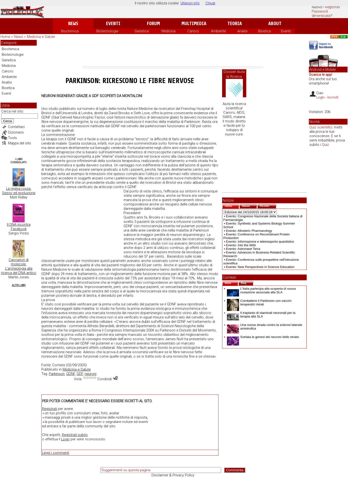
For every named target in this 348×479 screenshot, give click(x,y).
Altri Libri (19, 285)
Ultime (232, 205)
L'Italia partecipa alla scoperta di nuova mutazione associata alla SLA (261, 290)
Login (65, 439)
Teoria (234, 23)
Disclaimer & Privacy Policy (173, 475)
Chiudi (210, 3)
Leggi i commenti (55, 453)
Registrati (332, 7)
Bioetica (264, 31)
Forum (153, 23)
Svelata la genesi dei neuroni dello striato (263, 337)
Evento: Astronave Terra (243, 249)
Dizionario (16, 132)
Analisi (242, 31)
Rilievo (249, 205)
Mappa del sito (19, 143)
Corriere (58, 365)
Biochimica (70, 31)
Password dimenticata (321, 13)
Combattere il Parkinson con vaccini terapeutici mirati (259, 302)
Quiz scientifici (320, 127)
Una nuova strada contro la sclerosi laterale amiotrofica (264, 326)
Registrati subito (75, 435)
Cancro (193, 31)
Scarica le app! (320, 74)
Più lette (268, 205)
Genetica (142, 31)
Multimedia (193, 23)
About (275, 23)
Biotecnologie (107, 31)
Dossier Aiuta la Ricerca (234, 74)
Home (5, 37)
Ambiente (218, 31)
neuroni (90, 374)
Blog (247, 282)
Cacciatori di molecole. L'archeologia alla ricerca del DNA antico (18, 266)
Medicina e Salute (41, 37)
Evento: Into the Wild (241, 245)
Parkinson (57, 374)
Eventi (113, 23)
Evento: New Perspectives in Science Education (260, 267)
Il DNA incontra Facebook (18, 226)
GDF (80, 374)
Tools (12, 138)
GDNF (70, 374)
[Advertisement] (173, 53)
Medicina (168, 31)
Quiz (325, 144)
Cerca (7, 121)
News (73, 23)
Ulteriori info (190, 3)
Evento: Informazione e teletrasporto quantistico (260, 241)
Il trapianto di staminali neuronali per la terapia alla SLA (261, 314)
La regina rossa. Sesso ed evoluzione (18, 190)
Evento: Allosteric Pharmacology (249, 230)
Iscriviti (332, 97)
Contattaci (16, 127)
